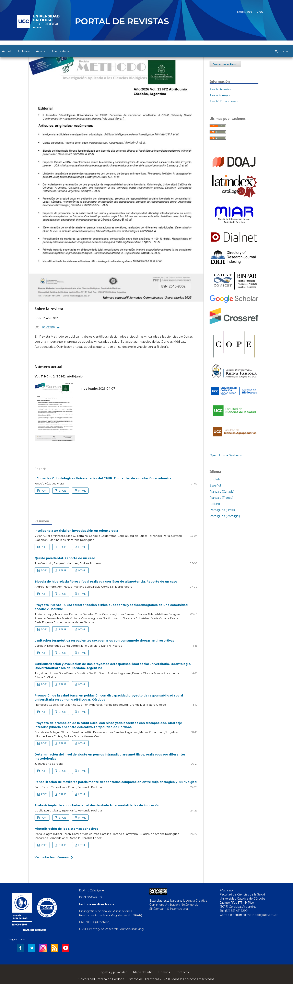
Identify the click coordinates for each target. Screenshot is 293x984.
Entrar (261, 11)
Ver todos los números (52, 857)
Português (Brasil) (222, 510)
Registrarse (244, 11)
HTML (82, 490)
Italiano (215, 504)
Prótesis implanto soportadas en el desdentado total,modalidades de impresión (97, 805)
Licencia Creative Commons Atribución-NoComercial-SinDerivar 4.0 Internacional (178, 905)
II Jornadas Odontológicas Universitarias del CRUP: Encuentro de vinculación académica (103, 478)
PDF (43, 490)
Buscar (281, 51)
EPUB (62, 490)
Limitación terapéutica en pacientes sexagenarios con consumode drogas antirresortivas (104, 640)
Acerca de (59, 51)
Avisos (40, 51)
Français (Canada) (222, 491)
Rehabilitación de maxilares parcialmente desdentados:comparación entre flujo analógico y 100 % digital (116, 782)
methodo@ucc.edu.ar (262, 915)
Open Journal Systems (226, 455)
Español (215, 485)
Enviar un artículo (225, 64)
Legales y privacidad (113, 972)
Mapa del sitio (143, 972)
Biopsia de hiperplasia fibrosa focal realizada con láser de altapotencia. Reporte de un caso (106, 581)
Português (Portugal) (225, 516)
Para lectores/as (220, 89)
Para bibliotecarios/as (224, 101)
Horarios (164, 972)
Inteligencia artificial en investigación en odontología (76, 530)
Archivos (23, 51)
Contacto (182, 972)
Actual (6, 51)
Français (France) (221, 498)
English (215, 479)
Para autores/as (220, 95)
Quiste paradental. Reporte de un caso (65, 558)
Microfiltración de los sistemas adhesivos (66, 829)
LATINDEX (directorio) (94, 922)
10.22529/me (51, 327)
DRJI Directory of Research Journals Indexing (111, 929)
